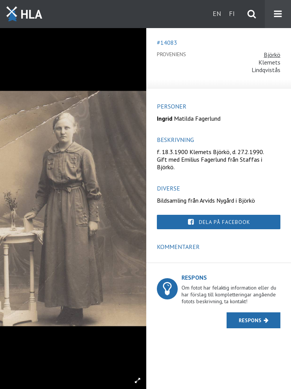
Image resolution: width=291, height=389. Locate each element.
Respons (250, 320)
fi (232, 13)
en (217, 13)
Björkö (272, 54)
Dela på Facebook (224, 222)
